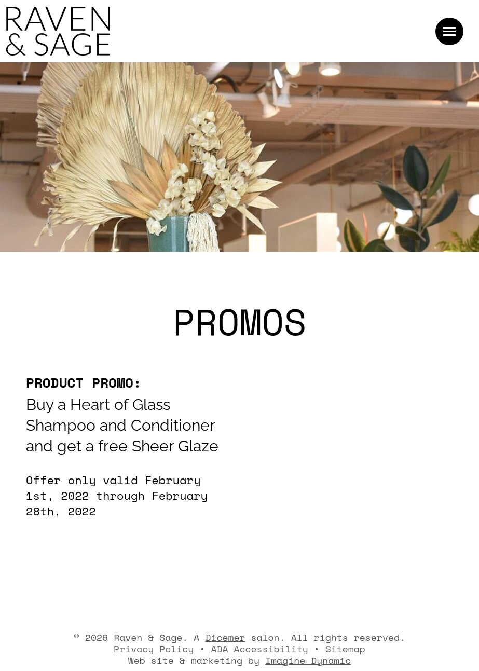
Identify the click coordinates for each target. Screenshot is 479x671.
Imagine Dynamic (308, 660)
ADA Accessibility (259, 648)
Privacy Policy (154, 648)
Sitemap (345, 648)
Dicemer (225, 637)
